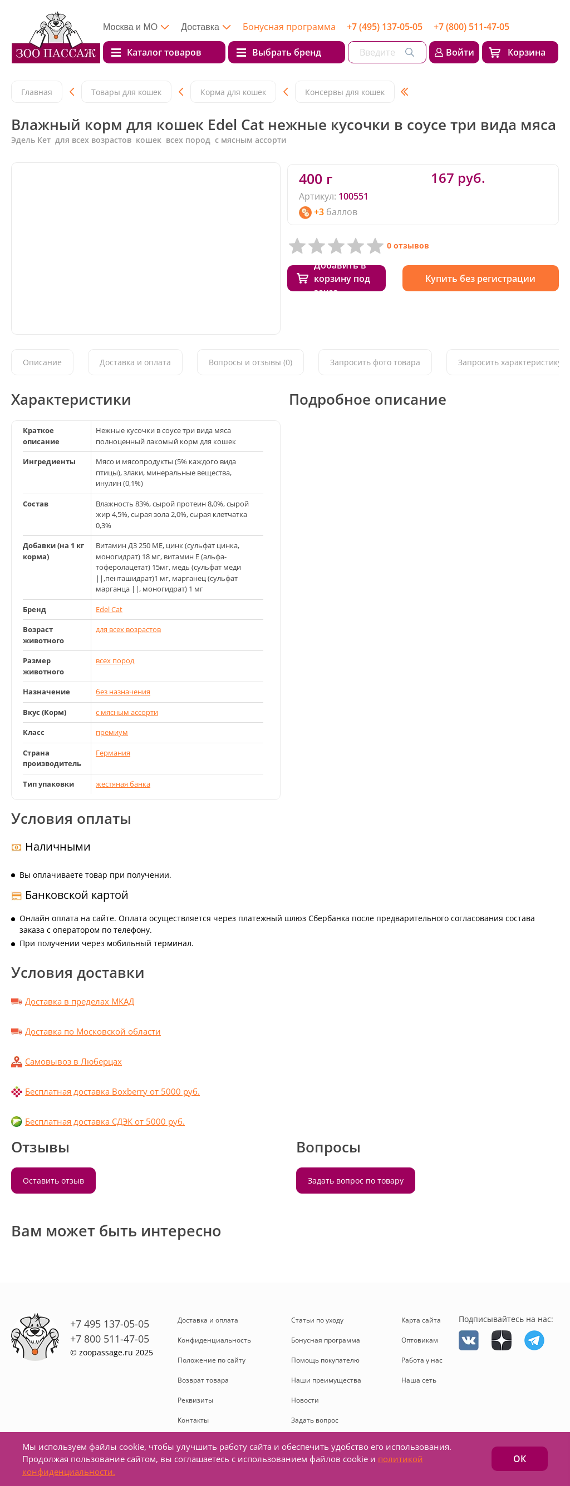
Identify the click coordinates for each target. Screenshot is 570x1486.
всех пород (115, 660)
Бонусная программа (289, 27)
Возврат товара (203, 1380)
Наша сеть (418, 1380)
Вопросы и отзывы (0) (250, 362)
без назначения (123, 692)
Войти (460, 52)
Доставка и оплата (135, 362)
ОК (519, 1459)
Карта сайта (421, 1320)
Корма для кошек (233, 92)
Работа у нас (422, 1360)
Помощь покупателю (325, 1360)
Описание (42, 362)
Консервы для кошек (345, 92)
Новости (305, 1400)
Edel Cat (109, 609)
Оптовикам (419, 1340)
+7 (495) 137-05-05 (384, 27)
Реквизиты (195, 1400)
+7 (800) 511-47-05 (471, 27)
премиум (112, 732)
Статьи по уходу (317, 1320)
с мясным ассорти (127, 712)
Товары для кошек (126, 92)
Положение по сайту (211, 1360)
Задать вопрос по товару (356, 1180)
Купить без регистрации (480, 278)
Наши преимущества (326, 1380)
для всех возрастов (128, 629)
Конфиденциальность (214, 1340)
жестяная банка (123, 784)
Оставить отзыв (53, 1180)
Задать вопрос (314, 1420)
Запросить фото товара (375, 362)
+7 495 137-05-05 (109, 1323)
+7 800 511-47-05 (109, 1338)
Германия (113, 753)
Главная (36, 92)
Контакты (193, 1420)
